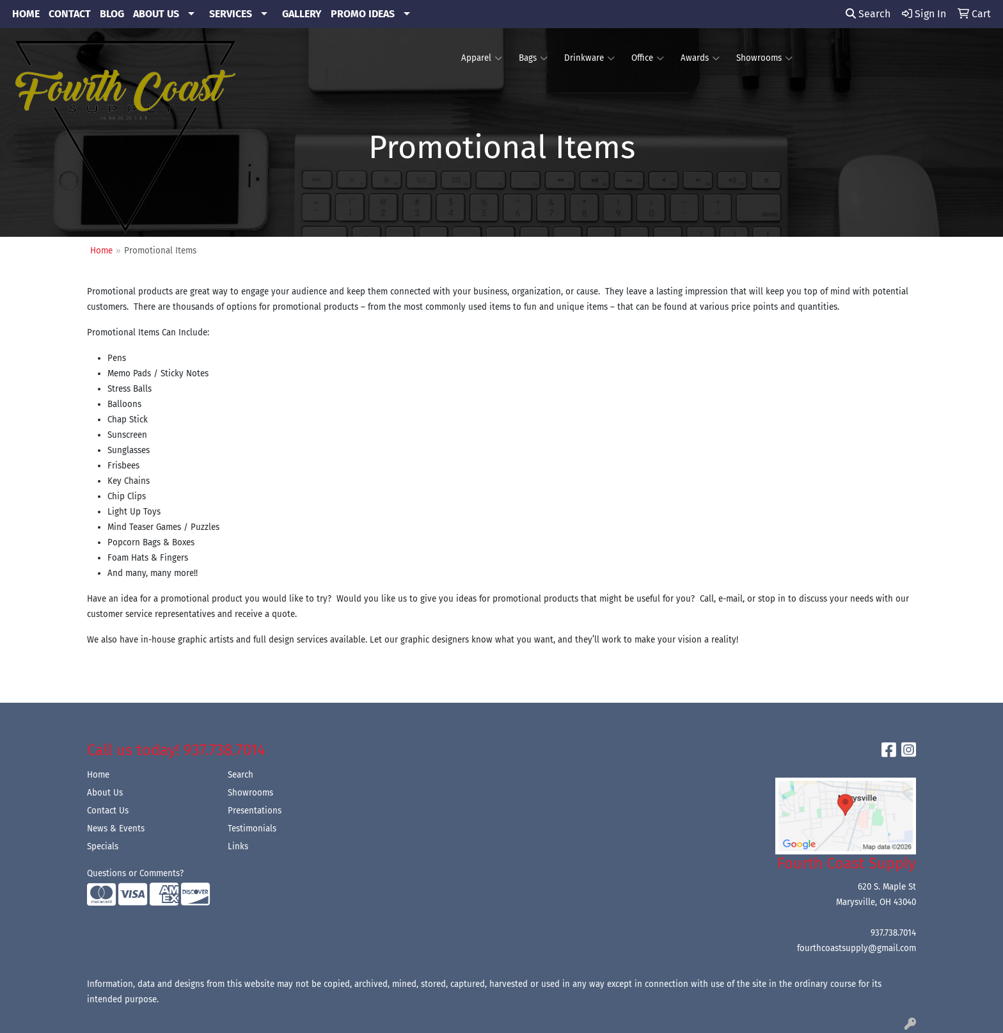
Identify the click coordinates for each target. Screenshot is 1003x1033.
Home (98, 775)
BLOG (112, 14)
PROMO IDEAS (363, 14)
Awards (700, 58)
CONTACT (70, 14)
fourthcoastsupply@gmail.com (856, 948)
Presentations (254, 811)
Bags (533, 58)
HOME (26, 14)
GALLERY (302, 14)
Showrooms (764, 58)
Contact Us (108, 811)
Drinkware (589, 58)
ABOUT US (156, 14)
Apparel (481, 58)
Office (647, 58)
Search (868, 14)
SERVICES (230, 14)
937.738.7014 (893, 933)
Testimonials (252, 829)
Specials (102, 847)
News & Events (116, 829)
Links (238, 847)
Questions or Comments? (135, 874)
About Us (105, 793)
